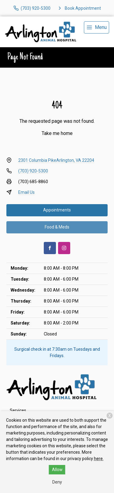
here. (99, 458)
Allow (57, 469)
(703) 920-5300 (33, 170)
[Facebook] (50, 248)
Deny (57, 482)
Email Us (26, 192)
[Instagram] (64, 248)
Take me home (57, 133)
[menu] (96, 27)
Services (18, 410)
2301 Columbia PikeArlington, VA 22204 (56, 160)
